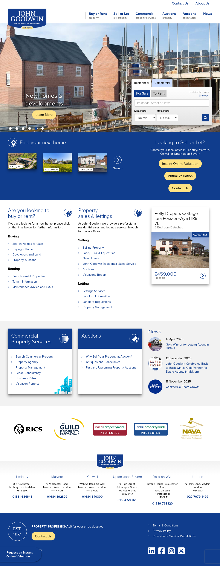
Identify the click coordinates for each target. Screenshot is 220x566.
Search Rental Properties (29, 276)
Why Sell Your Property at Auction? (109, 356)
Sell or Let (121, 15)
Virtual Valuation (152, 3)
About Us (202, 3)
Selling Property (93, 247)
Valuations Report (94, 275)
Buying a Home (22, 249)
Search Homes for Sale (27, 244)
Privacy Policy (162, 531)
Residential (141, 83)
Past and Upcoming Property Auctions (111, 367)
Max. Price (163, 111)
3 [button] (24, 129)
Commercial (146, 15)
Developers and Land (26, 254)
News (207, 14)
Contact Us (180, 3)
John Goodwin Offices (106, 468)
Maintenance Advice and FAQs (32, 287)
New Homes (91, 258)
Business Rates (26, 378)
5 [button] (37, 129)
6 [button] (43, 129)
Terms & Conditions (166, 525)
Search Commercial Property (34, 356)
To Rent (159, 93)
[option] (110, 77)
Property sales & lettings (95, 213)
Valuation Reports (27, 383)
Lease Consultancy (28, 373)
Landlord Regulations (97, 302)
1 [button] (11, 129)
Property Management (97, 307)
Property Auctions (24, 260)
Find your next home (43, 142)
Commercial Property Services (31, 338)
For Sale (142, 93)
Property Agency (27, 362)
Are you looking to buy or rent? (28, 213)
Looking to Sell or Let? (180, 142)
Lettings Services (94, 291)
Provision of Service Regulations (174, 536)
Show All (204, 95)
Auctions (169, 15)
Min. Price (140, 111)
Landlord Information (96, 296)
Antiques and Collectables (103, 362)
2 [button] (17, 129)
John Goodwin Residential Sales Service (109, 264)
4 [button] (30, 129)
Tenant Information (24, 281)
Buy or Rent (98, 15)
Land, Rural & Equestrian (99, 253)
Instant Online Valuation (115, 3)
